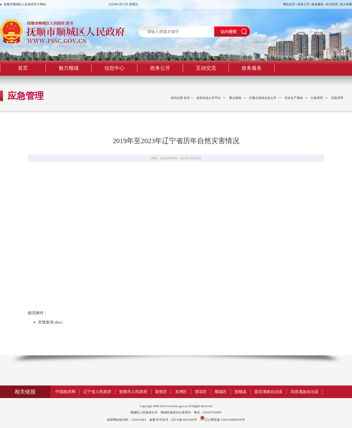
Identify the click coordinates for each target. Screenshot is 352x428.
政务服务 (318, 4)
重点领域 (235, 98)
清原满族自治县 (304, 392)
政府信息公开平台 (209, 98)
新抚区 (161, 392)
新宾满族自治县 (268, 392)
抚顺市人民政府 (133, 392)
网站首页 (289, 4)
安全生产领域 (294, 98)
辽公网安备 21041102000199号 (222, 419)
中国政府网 (65, 392)
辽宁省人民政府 (97, 392)
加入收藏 (346, 4)
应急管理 (337, 98)
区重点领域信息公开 (262, 98)
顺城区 (221, 392)
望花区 (201, 392)
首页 (187, 98)
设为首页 (332, 4)
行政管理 (317, 98)
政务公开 (303, 4)
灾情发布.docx (50, 322)
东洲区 (181, 392)
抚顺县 (241, 392)
